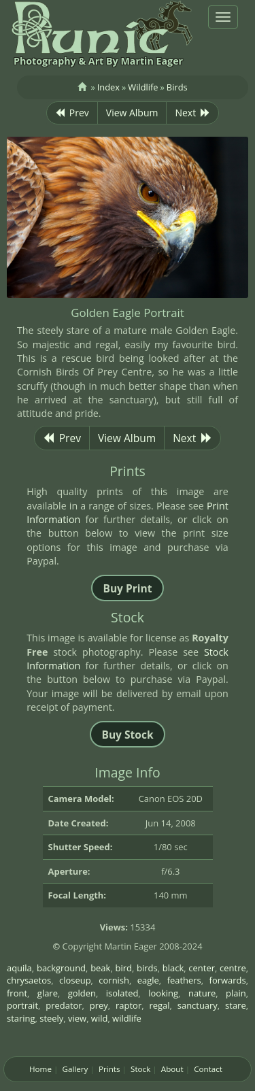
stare (235, 1005)
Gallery (75, 1069)
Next (192, 112)
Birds (177, 87)
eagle (148, 980)
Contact (208, 1069)
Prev (72, 112)
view (77, 1018)
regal (159, 1005)
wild (99, 1018)
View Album (132, 112)
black (173, 968)
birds (147, 968)
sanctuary (197, 1005)
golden (82, 993)
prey (99, 1005)
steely (51, 1018)
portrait (22, 1005)
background (61, 968)
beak (100, 968)
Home (40, 1069)
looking (163, 993)
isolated (122, 993)
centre (233, 968)
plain (236, 993)
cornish (114, 980)
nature (202, 993)
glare (47, 993)
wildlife (126, 1018)
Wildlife (143, 87)
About (172, 1069)
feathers (184, 980)
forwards (227, 980)
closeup (75, 980)
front (17, 993)
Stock (140, 1069)
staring (21, 1018)
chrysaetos (29, 980)
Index (108, 87)
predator (64, 1005)
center (201, 968)
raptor (128, 1005)
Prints (109, 1069)
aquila (19, 968)
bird (124, 968)
